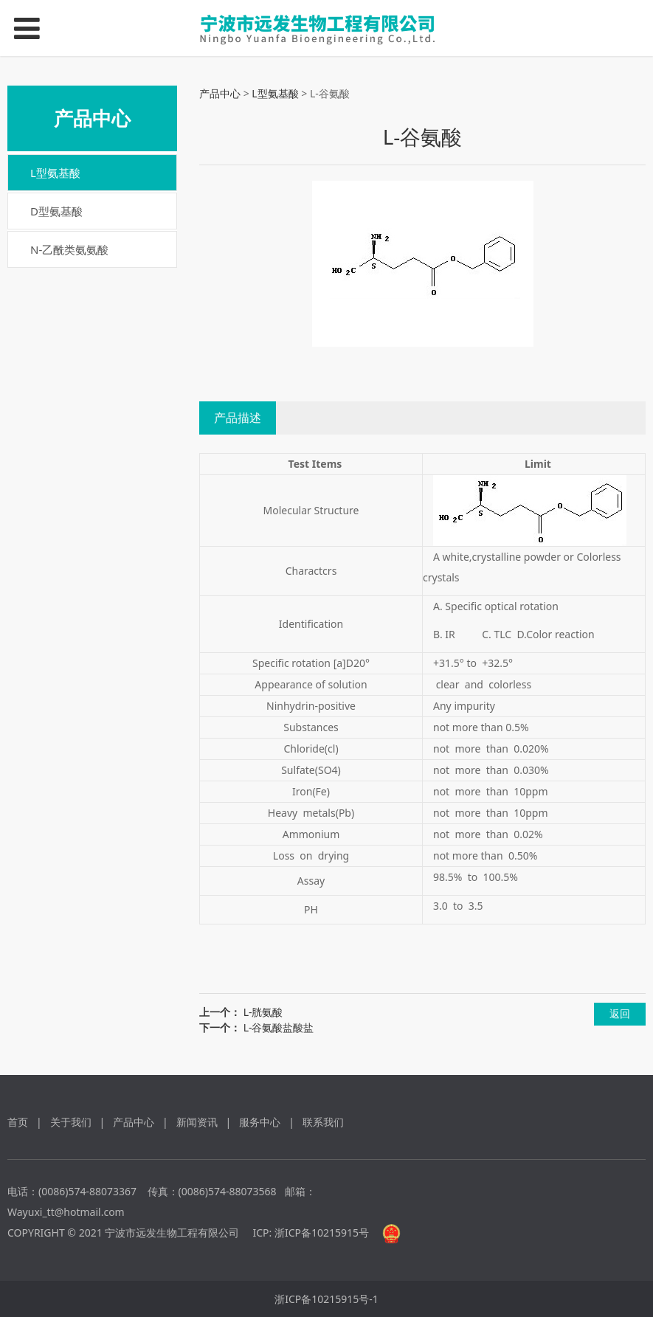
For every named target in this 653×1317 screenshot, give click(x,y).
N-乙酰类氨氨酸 (69, 249)
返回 (619, 1013)
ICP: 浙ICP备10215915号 (311, 1233)
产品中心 (220, 93)
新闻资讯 (197, 1122)
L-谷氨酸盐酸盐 (278, 1027)
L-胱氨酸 (263, 1012)
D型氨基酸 (56, 211)
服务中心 (259, 1122)
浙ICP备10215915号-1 (326, 1299)
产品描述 (237, 417)
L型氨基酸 (55, 172)
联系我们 (323, 1122)
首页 (17, 1122)
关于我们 (70, 1122)
